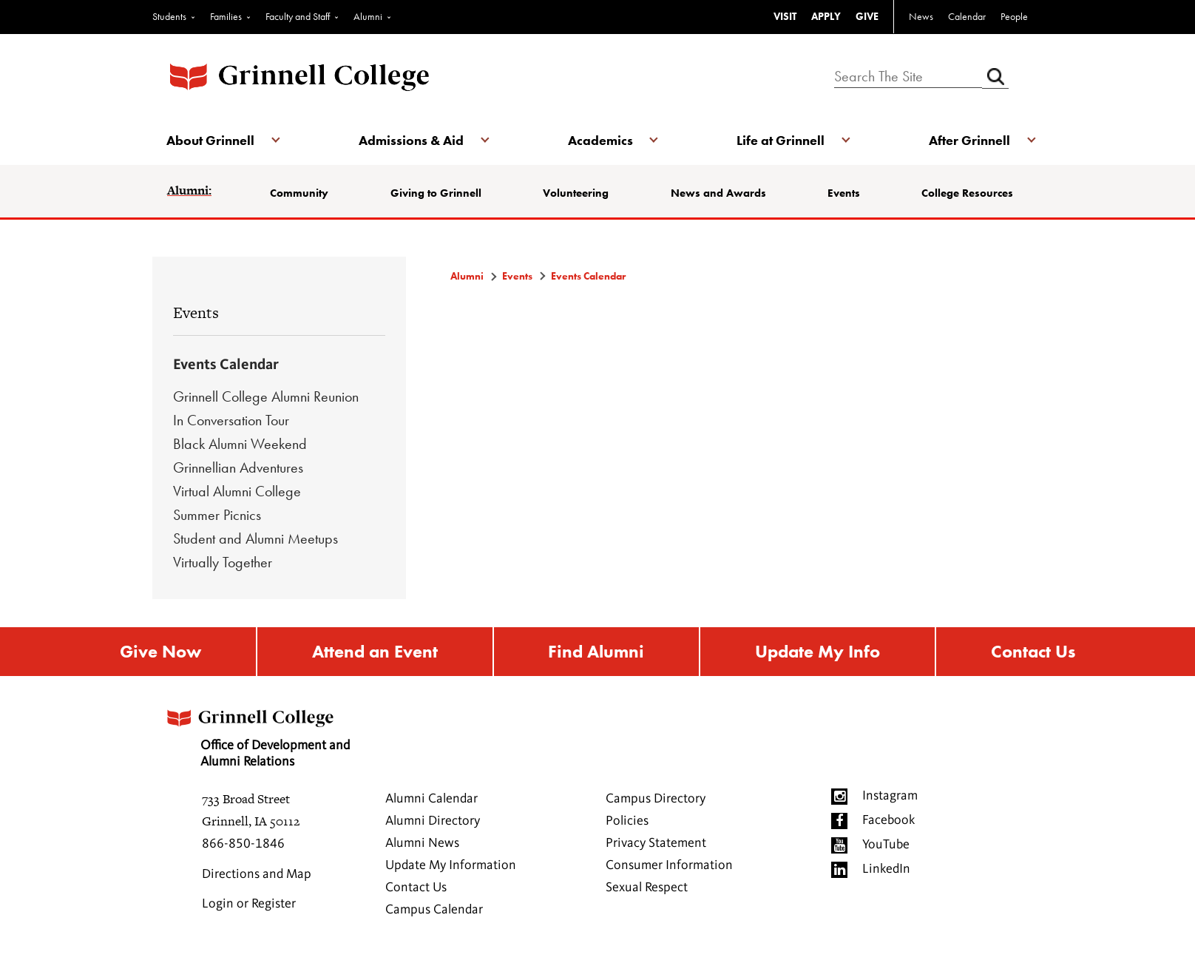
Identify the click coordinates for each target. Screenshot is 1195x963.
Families (226, 16)
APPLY (826, 16)
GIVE (867, 16)
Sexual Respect (647, 888)
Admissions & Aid (411, 140)
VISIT (784, 16)
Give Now (160, 652)
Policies (627, 821)
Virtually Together (222, 562)
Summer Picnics (217, 514)
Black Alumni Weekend (240, 443)
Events (843, 193)
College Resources (967, 193)
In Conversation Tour (231, 420)
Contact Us (1033, 652)
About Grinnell (211, 140)
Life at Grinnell (781, 140)
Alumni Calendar (431, 799)
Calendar (967, 16)
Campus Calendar (434, 910)
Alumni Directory (432, 821)
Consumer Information (669, 866)
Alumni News (422, 844)
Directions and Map (256, 875)
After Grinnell (968, 140)
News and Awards (718, 193)
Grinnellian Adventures (238, 467)
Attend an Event (375, 652)
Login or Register (249, 904)
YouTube (886, 845)
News (921, 16)
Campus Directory (655, 799)
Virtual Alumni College (237, 491)
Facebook (888, 821)
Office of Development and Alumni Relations (258, 734)
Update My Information (450, 866)
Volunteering (576, 193)
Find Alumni (596, 652)
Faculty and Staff (297, 16)
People (1014, 16)
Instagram (890, 796)
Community (300, 193)
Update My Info (817, 652)
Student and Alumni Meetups (255, 538)
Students (169, 16)
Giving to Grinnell (435, 193)
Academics (600, 140)
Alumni (367, 16)
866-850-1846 (243, 844)
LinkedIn (886, 869)
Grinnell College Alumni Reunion (266, 396)
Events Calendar (226, 365)
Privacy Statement (656, 844)
